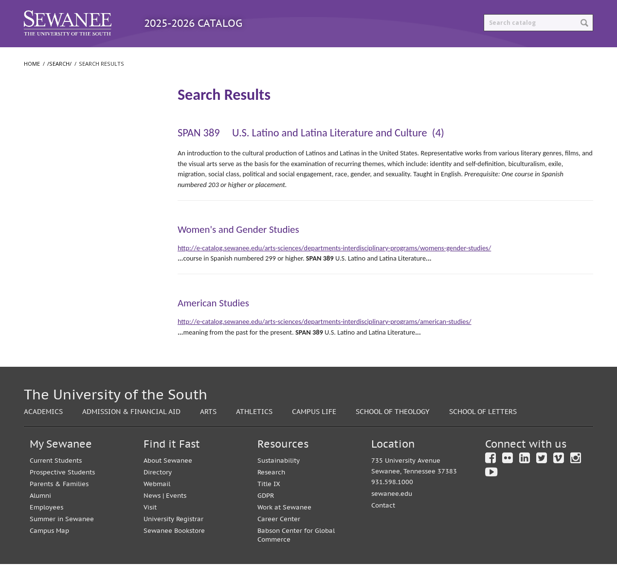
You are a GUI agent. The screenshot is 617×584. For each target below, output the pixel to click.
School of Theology (59, 208)
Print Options (394, 57)
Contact (383, 525)
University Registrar (173, 539)
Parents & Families (59, 504)
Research (271, 492)
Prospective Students (62, 492)
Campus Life (314, 431)
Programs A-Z (144, 57)
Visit (150, 527)
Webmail (157, 504)
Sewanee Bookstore (174, 550)
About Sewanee (168, 480)
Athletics (254, 431)
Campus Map (49, 550)
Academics (43, 431)
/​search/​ (44, 112)
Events (176, 515)
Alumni (40, 515)
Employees (46, 527)
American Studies (213, 323)
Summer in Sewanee (62, 539)
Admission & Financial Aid (131, 431)
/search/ (59, 83)
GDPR (265, 515)
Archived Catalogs (304, 57)
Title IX (268, 504)
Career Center (278, 539)
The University (52, 149)
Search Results (55, 129)
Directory (158, 492)
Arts (208, 431)
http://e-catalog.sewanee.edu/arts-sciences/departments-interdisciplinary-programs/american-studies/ (325, 341)
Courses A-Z (219, 57)
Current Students (56, 480)
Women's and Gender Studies (238, 249)
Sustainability (278, 480)
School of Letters (56, 188)
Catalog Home (64, 57)
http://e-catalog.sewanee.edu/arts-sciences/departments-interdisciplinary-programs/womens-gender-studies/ (334, 268)
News (152, 515)
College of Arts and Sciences (72, 169)
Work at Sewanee (284, 527)
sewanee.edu (391, 513)
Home (32, 83)
